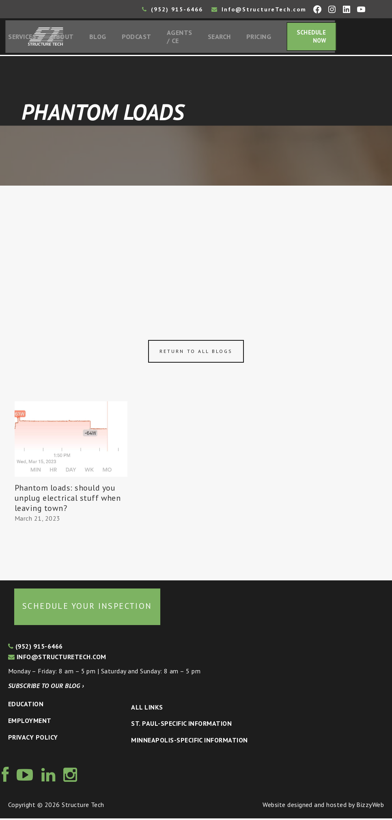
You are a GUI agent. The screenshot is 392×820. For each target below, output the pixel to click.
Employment (30, 722)
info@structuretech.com (57, 658)
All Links (147, 709)
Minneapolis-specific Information (189, 742)
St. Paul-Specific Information (181, 725)
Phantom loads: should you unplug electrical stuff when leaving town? (68, 499)
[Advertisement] (196, 248)
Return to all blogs (196, 353)
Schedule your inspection (87, 608)
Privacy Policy (33, 739)
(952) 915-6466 (172, 9)
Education (25, 706)
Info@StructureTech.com (258, 9)
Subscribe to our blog (46, 687)
